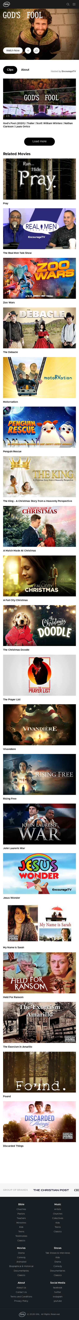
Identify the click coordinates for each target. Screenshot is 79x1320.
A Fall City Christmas (15, 600)
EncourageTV (69, 71)
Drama (21, 1253)
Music (57, 1204)
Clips (10, 69)
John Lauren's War (14, 848)
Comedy (21, 1257)
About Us (21, 1288)
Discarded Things (13, 1146)
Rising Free (9, 799)
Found (7, 1096)
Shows (58, 1248)
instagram (57, 1297)
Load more (39, 141)
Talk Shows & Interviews (57, 1253)
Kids (21, 1227)
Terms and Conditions (21, 1297)
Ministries (21, 1223)
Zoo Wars (9, 302)
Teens (21, 1232)
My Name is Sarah (13, 947)
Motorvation (10, 402)
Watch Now (13, 50)
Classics (21, 1241)
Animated (21, 1262)
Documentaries (21, 1271)
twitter (57, 1292)
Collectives (57, 1218)
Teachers (21, 1218)
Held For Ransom (13, 997)
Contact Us (21, 1292)
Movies (21, 1248)
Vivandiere (9, 749)
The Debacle (10, 352)
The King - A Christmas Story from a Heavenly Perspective (37, 501)
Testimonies (21, 1236)
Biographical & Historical (21, 1266)
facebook (57, 1288)
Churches (21, 1209)
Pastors (21, 1214)
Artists (57, 1209)
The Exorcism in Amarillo (17, 1047)
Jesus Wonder (11, 898)
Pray (5, 203)
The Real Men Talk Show (17, 253)
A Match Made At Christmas (19, 550)
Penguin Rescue (12, 451)
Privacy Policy (21, 1301)
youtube (58, 1301)
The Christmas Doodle (16, 650)
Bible (21, 1204)
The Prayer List (11, 699)
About (25, 69)
